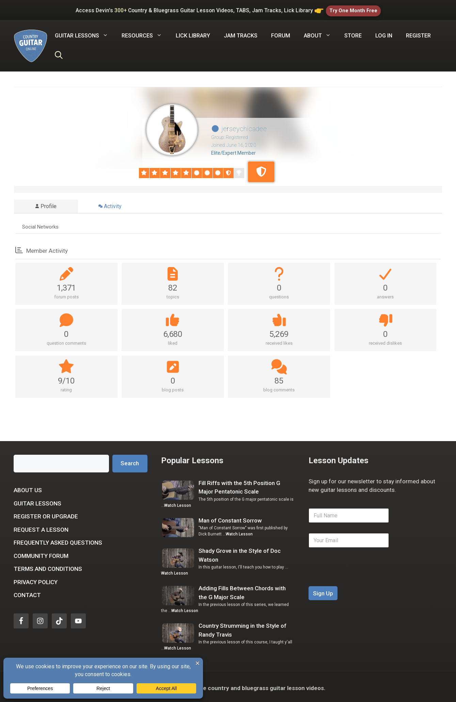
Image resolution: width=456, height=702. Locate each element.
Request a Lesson (41, 527)
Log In (383, 33)
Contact (27, 592)
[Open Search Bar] (58, 53)
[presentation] (360, 579)
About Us (28, 487)
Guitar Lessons (37, 500)
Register (418, 33)
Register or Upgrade (46, 513)
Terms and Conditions (48, 566)
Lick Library (193, 33)
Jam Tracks (240, 33)
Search (130, 460)
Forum (280, 33)
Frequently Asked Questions (58, 539)
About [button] (320, 33)
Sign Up (323, 590)
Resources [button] (145, 33)
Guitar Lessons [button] (85, 33)
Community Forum (41, 553)
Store (353, 33)
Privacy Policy (36, 579)
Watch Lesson (177, 502)
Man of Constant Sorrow (230, 517)
